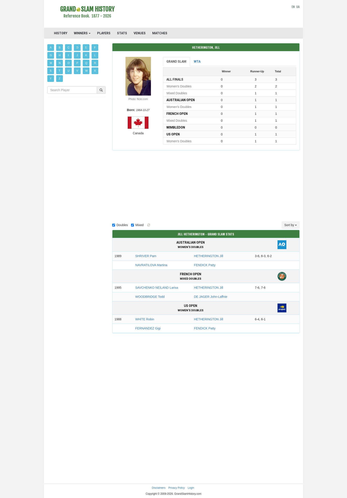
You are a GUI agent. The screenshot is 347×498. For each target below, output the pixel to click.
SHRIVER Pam (145, 256)
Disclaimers (158, 487)
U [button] (68, 70)
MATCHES (159, 33)
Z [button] (59, 78)
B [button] (59, 47)
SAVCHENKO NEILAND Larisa (156, 287)
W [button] (86, 70)
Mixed (137, 225)
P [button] (77, 63)
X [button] (95, 70)
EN (293, 6)
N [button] (60, 63)
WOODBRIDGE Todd (150, 296)
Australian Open (180, 100)
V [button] (77, 70)
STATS (122, 33)
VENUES (140, 33)
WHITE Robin (144, 319)
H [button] (60, 55)
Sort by (290, 225)
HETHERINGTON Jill (208, 256)
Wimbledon (175, 127)
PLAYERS (103, 33)
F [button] (95, 47)
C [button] (68, 47)
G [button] (51, 55)
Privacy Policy (176, 487)
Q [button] (86, 63)
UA (298, 6)
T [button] (59, 70)
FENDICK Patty (204, 265)
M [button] (51, 63)
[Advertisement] (206, 14)
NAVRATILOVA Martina (151, 265)
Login (191, 487)
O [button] (68, 63)
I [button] (68, 55)
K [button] (86, 55)
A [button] (51, 47)
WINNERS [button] (82, 33)
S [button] (51, 70)
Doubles (120, 225)
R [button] (95, 63)
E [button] (86, 47)
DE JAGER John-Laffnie (210, 296)
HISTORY (60, 33)
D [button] (77, 47)
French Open (177, 113)
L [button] (95, 55)
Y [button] (51, 78)
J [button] (77, 55)
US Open (173, 134)
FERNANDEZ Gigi (147, 328)
